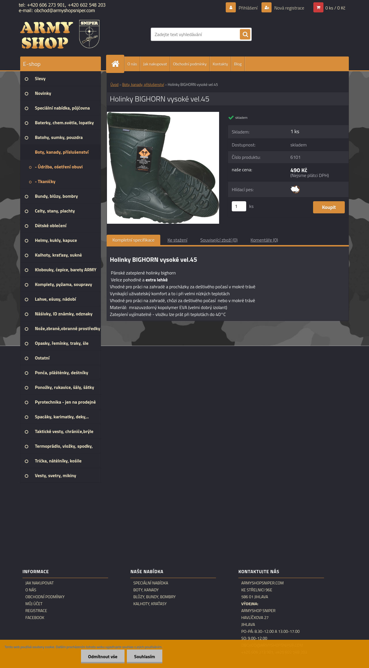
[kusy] (239, 206)
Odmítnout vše (103, 656)
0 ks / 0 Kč (335, 7)
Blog (238, 64)
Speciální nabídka (150, 583)
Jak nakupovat (155, 64)
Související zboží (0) (219, 239)
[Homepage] (117, 64)
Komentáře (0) (264, 239)
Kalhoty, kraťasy (150, 604)
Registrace (36, 611)
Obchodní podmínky (190, 64)
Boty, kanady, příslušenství (143, 84)
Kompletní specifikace (133, 239)
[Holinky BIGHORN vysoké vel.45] (163, 114)
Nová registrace (288, 7)
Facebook (34, 618)
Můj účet (33, 604)
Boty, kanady (146, 590)
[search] (245, 34)
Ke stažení (177, 239)
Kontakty (220, 64)
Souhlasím (144, 656)
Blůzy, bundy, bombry (154, 597)
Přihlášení (248, 7)
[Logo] (59, 34)
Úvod (114, 84)
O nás (132, 64)
